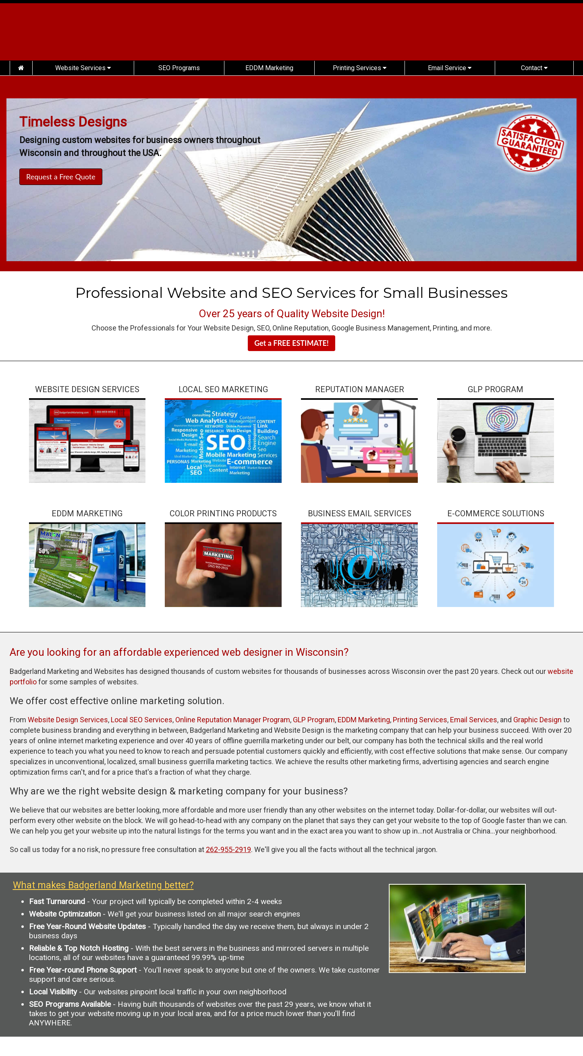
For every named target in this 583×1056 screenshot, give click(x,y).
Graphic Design (537, 719)
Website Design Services (68, 719)
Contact (534, 68)
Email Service (449, 68)
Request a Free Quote (60, 176)
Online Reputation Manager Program (232, 719)
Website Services (83, 68)
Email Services (473, 719)
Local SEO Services (141, 719)
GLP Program (314, 719)
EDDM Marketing (269, 68)
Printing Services (359, 68)
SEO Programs (179, 68)
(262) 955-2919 (511, 35)
